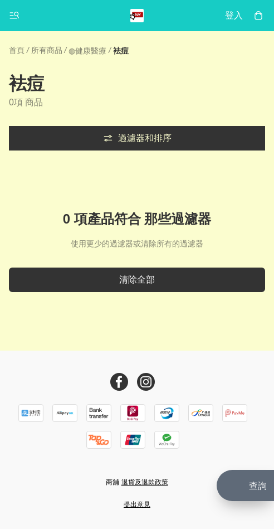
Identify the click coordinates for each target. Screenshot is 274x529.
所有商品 (46, 50)
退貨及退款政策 (144, 482)
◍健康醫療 (87, 50)
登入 (234, 15)
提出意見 (137, 504)
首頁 (17, 50)
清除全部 (137, 279)
